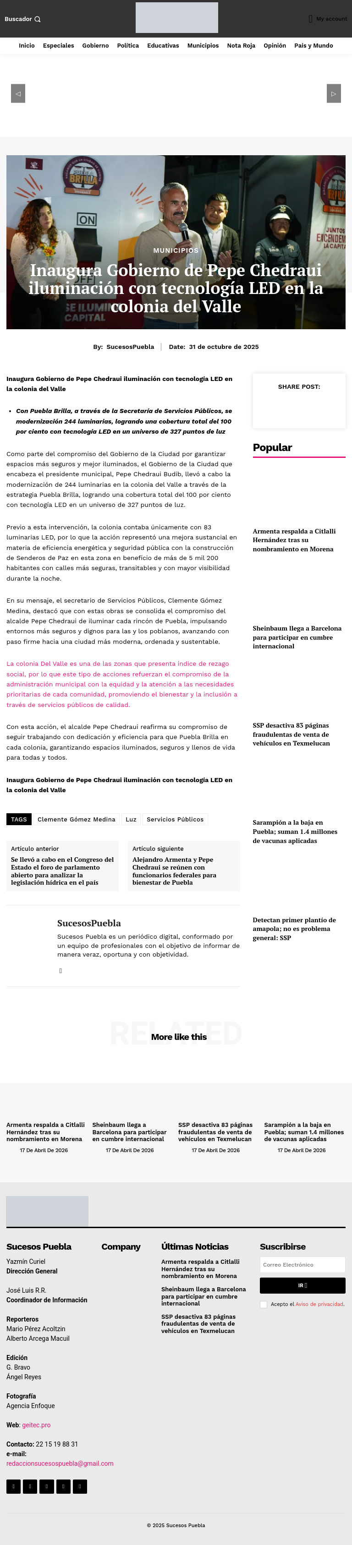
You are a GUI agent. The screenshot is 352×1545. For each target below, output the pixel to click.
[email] (303, 1265)
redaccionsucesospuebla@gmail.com (60, 1463)
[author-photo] (12, 1150)
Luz (131, 819)
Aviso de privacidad (319, 1304)
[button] (24, 19)
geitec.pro (36, 1425)
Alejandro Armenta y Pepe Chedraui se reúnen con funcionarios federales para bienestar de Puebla (174, 871)
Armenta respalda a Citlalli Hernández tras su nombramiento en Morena (294, 540)
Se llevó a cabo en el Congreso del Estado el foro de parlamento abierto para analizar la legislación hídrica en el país (62, 871)
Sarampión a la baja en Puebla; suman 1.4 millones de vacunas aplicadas (295, 831)
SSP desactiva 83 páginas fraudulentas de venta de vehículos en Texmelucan (291, 734)
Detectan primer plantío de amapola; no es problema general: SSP (294, 928)
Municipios (176, 250)
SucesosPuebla (130, 346)
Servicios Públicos (175, 819)
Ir (303, 1285)
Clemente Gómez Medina (77, 819)
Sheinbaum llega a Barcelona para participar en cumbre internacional (297, 637)
